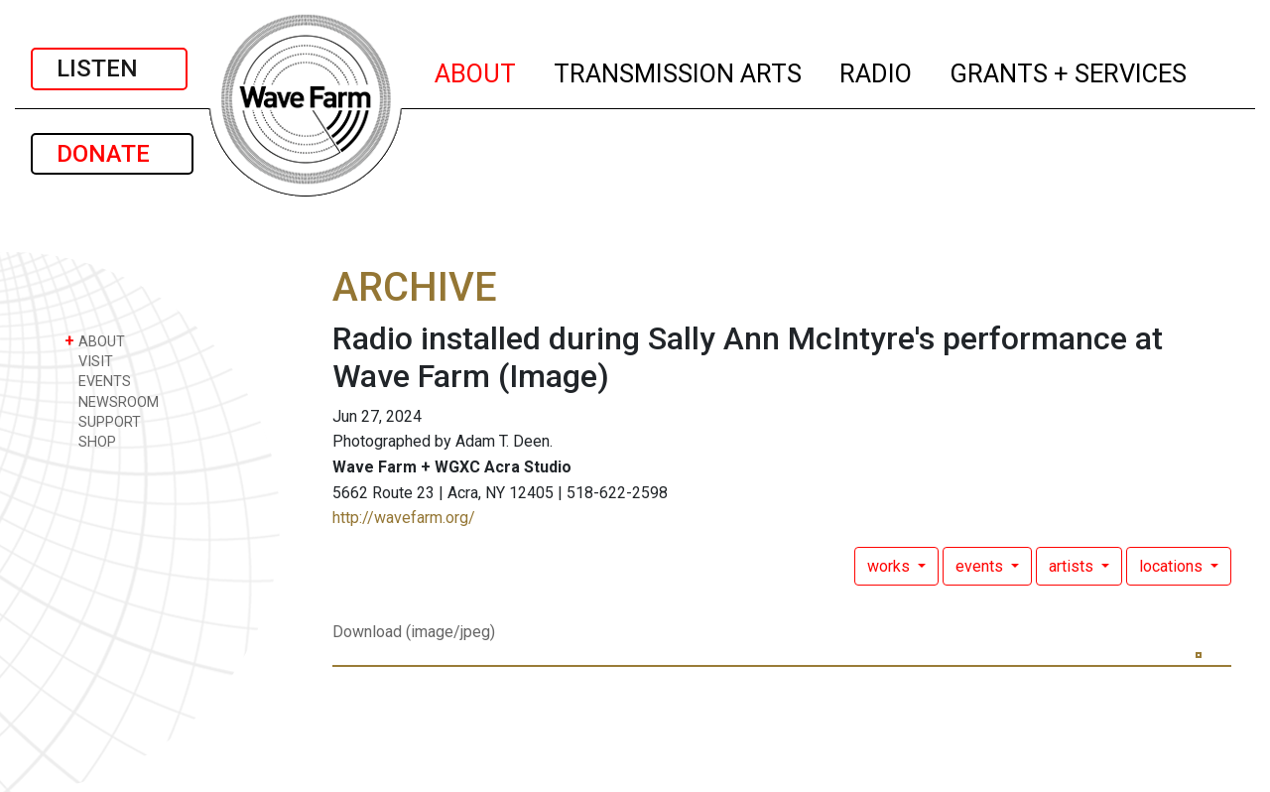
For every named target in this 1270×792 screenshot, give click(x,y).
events (981, 566)
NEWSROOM (111, 401)
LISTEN (109, 68)
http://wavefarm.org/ (403, 517)
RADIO (876, 70)
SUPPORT (102, 421)
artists (1073, 566)
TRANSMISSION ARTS (679, 70)
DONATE (112, 154)
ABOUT (476, 70)
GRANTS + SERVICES (1069, 70)
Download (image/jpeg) (413, 631)
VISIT (88, 360)
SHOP (90, 441)
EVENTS (97, 380)
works (890, 566)
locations (1172, 566)
